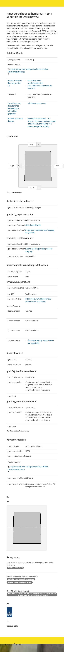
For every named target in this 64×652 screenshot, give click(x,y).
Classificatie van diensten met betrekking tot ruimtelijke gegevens (14, 108)
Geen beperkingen (33, 225)
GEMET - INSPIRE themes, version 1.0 (15, 83)
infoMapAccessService (37, 103)
